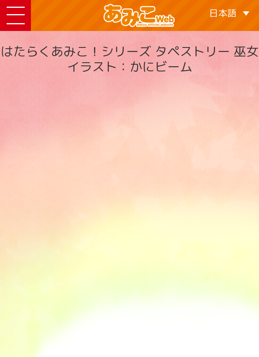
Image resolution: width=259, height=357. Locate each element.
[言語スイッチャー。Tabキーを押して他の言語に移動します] (229, 13)
